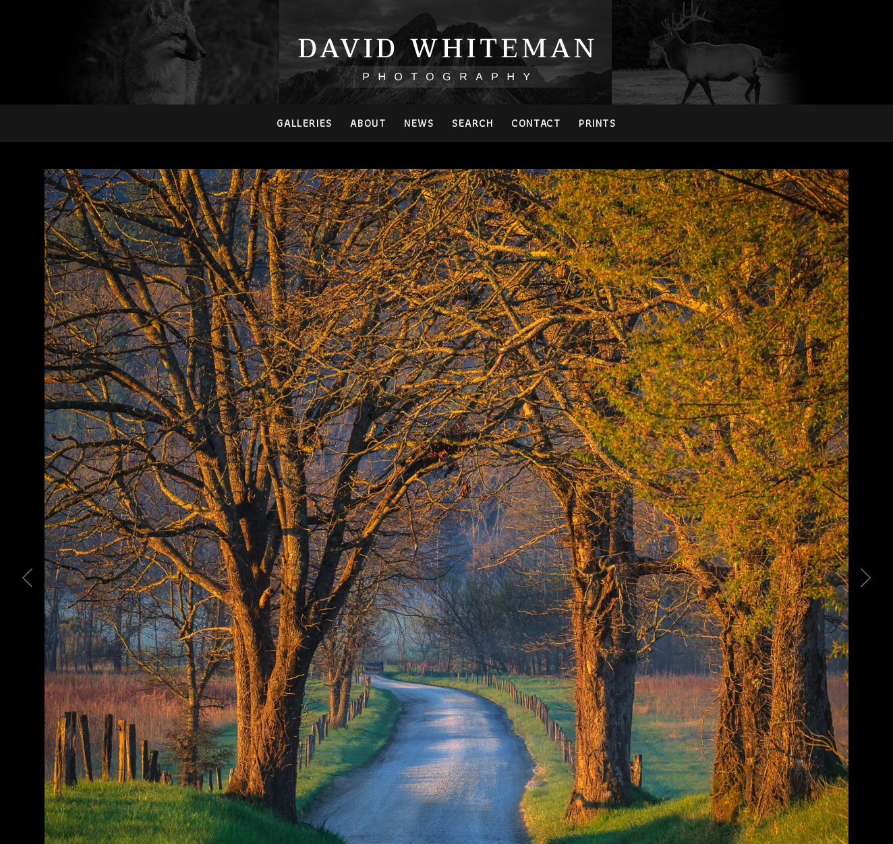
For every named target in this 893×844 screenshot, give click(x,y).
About (368, 123)
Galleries (304, 123)
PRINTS (597, 123)
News (419, 123)
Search (473, 123)
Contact (535, 123)
